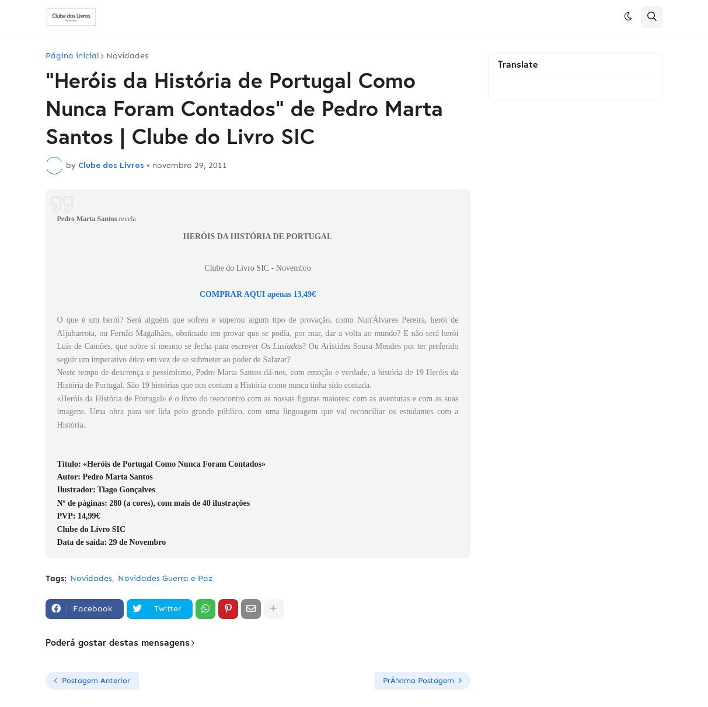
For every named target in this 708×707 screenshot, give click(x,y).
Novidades (127, 56)
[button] (628, 17)
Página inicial (72, 56)
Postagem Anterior (96, 680)
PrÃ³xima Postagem (418, 680)
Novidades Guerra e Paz (165, 578)
